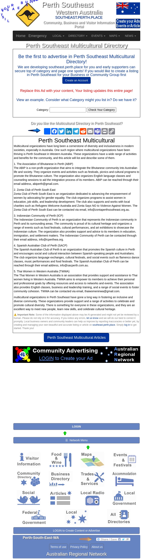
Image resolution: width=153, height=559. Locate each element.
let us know (92, 318)
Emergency (37, 36)
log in (127, 324)
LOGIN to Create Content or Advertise (76, 530)
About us (97, 546)
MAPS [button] (114, 35)
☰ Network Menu (76, 440)
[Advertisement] (76, 395)
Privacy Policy (79, 546)
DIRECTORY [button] (77, 35)
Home (21, 36)
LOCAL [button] (58, 35)
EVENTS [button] (98, 35)
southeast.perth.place (103, 324)
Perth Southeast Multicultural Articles (76, 338)
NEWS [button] (130, 35)
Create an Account (76, 80)
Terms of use (58, 546)
